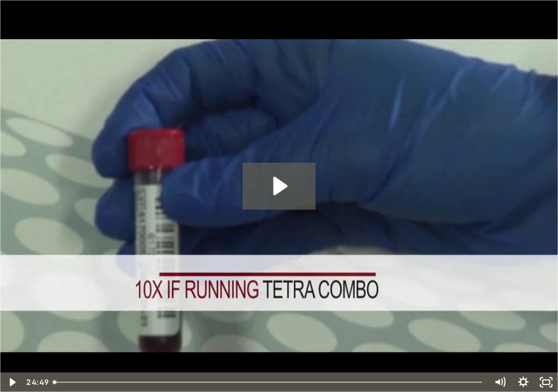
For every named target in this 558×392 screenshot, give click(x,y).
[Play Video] (11, 382)
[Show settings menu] (523, 382)
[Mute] (500, 382)
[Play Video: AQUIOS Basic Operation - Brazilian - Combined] (278, 186)
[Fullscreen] (546, 382)
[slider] (268, 382)
